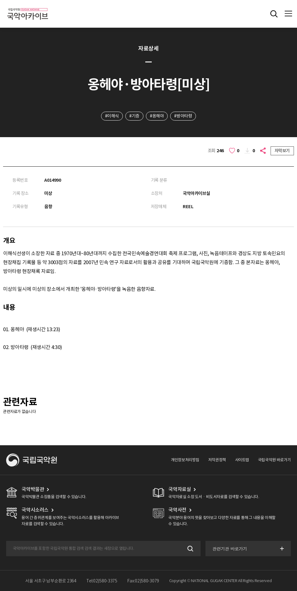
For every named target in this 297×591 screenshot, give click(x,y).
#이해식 (112, 116)
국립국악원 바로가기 (274, 459)
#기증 (134, 116)
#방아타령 (183, 116)
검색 (189, 548)
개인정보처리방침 (185, 459)
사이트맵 (242, 459)
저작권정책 (217, 459)
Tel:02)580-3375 (101, 581)
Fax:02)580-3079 (143, 581)
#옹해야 (157, 116)
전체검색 (274, 13)
